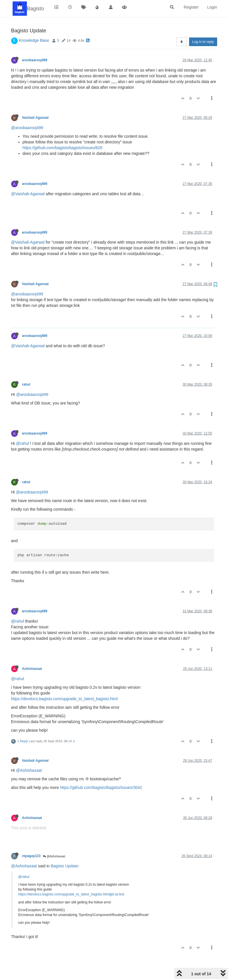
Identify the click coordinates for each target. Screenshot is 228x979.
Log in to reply (203, 42)
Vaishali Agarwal (35, 118)
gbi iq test (117, 894)
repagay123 (31, 856)
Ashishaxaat (32, 669)
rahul (26, 384)
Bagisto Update (64, 866)
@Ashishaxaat (29, 770)
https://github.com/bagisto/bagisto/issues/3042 (101, 787)
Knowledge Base (34, 40)
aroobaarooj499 (34, 60)
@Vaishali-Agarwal (28, 194)
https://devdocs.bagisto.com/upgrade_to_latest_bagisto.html (64, 698)
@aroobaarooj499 (27, 127)
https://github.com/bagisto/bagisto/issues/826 (62, 147)
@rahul (22, 443)
